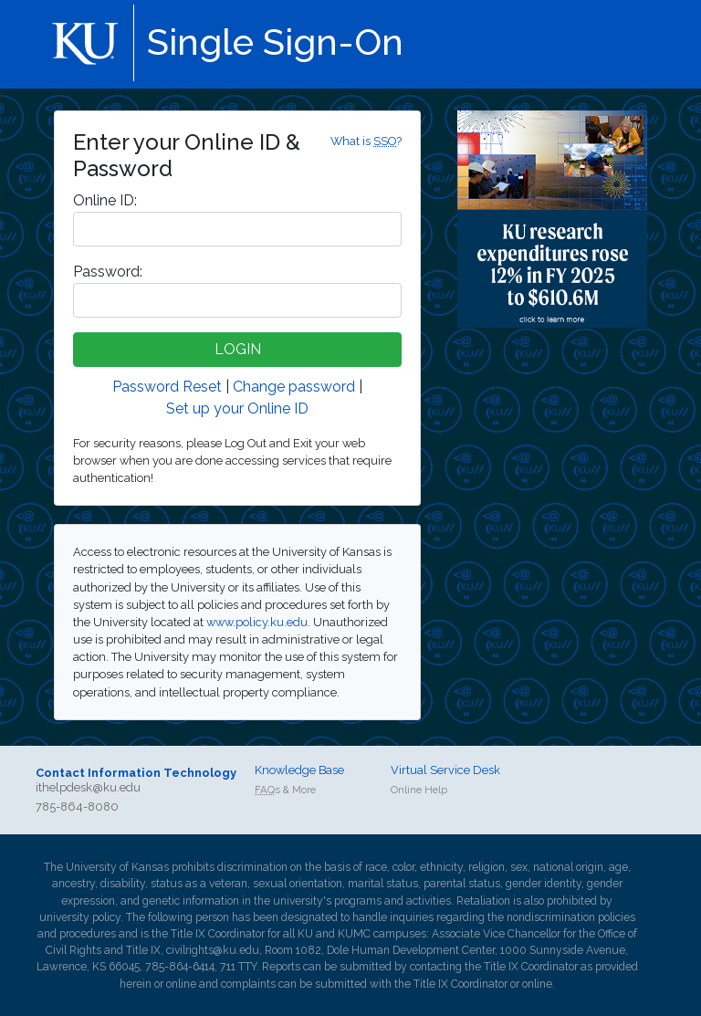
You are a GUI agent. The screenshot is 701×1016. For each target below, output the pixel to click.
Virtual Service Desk (445, 770)
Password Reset (167, 386)
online (181, 984)
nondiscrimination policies (571, 917)
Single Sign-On (275, 41)
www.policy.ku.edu (257, 622)
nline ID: (105, 200)
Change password (294, 386)
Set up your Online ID (237, 408)
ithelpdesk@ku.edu (88, 787)
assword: (107, 271)
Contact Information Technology (136, 773)
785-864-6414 (179, 966)
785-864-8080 (77, 806)
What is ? (366, 141)
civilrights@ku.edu (212, 950)
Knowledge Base (299, 770)
